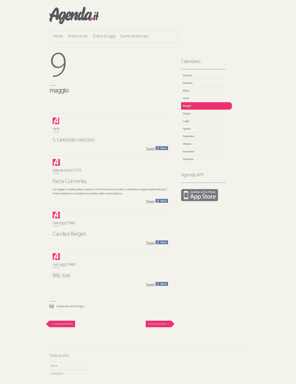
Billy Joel (61, 276)
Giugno (187, 113)
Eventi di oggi (104, 36)
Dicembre (188, 159)
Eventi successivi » (158, 324)
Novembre (188, 151)
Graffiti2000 (57, 373)
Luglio (186, 121)
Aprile (186, 98)
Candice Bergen (69, 234)
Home (58, 36)
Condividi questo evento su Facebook (162, 148)
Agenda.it (74, 15)
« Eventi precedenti (62, 324)
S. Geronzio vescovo (74, 140)
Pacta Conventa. (70, 181)
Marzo (186, 90)
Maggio (187, 105)
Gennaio (187, 75)
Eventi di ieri (78, 36)
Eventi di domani (134, 36)
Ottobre (187, 144)
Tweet (150, 149)
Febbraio (188, 83)
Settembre (188, 136)
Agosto (187, 128)
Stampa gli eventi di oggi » (71, 306)
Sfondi (54, 365)
